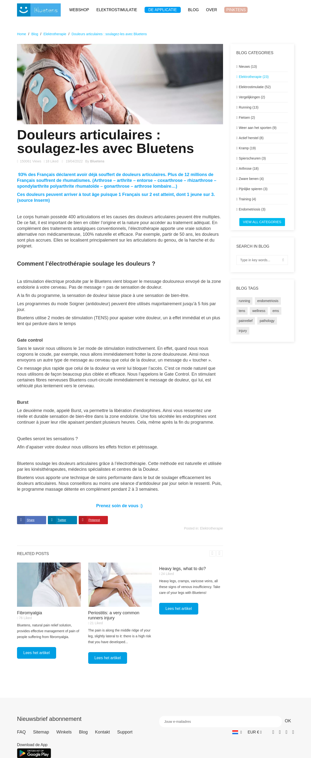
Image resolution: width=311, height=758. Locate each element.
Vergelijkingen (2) (252, 97)
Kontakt (102, 732)
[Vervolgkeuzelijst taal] (237, 732)
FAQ (21, 732)
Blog (83, 732)
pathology (267, 321)
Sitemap (41, 732)
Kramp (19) (247, 148)
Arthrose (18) (249, 168)
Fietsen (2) (247, 117)
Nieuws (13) (248, 66)
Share (31, 520)
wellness (258, 311)
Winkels (64, 732)
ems (276, 311)
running (244, 301)
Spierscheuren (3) (252, 158)
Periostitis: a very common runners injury (113, 615)
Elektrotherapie (211, 528)
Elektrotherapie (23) (254, 77)
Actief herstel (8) (251, 138)
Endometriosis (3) (252, 209)
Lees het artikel (36, 653)
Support (124, 732)
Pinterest (94, 520)
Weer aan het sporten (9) (257, 128)
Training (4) (247, 199)
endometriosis (267, 301)
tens (242, 311)
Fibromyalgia (29, 612)
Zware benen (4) (251, 179)
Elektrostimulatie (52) (255, 87)
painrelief (246, 321)
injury (243, 331)
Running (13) (249, 107)
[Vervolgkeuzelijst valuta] (254, 732)
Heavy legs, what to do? (182, 568)
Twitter (62, 520)
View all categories (262, 222)
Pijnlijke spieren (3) (253, 189)
